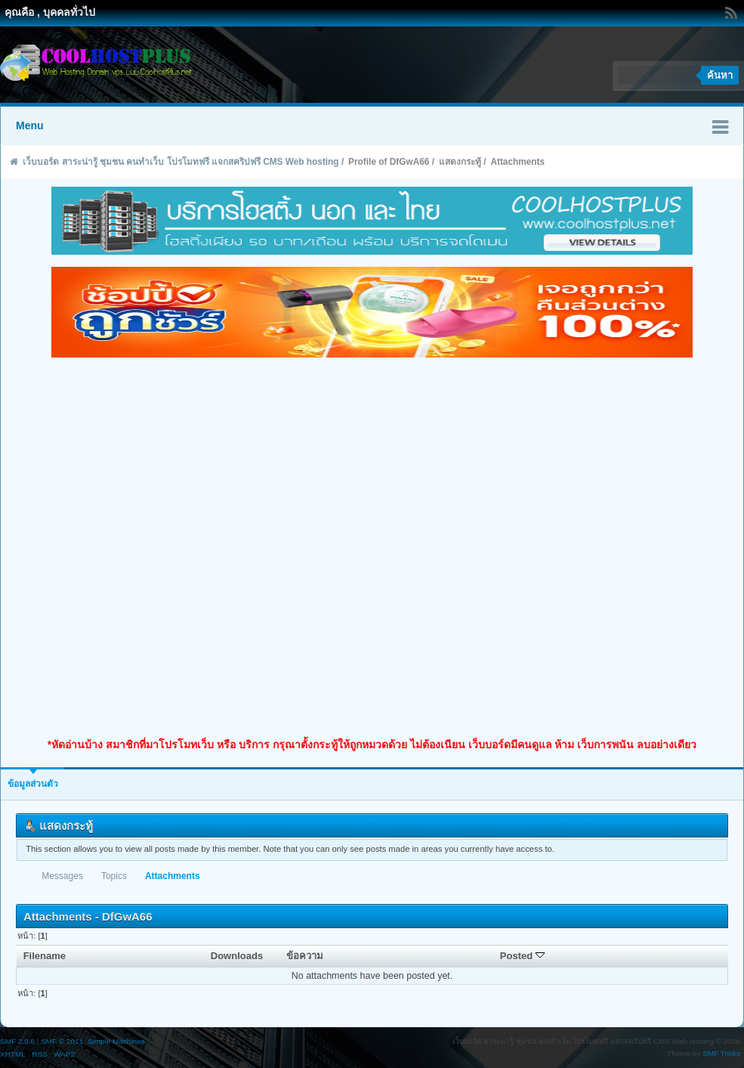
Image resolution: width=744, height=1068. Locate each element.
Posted (522, 955)
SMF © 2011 (62, 1041)
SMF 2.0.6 (17, 1041)
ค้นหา (720, 75)
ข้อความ (304, 955)
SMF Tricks (721, 1053)
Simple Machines (116, 1041)
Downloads (237, 955)
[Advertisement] (178, 548)
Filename (44, 955)
